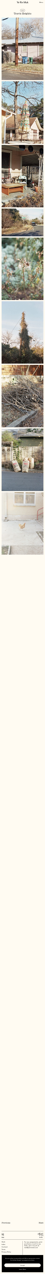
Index (3, 1244)
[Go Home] (22, 2)
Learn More (22, 1269)
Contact (5, 1247)
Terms (3, 1249)
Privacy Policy (6, 1252)
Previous (6, 1223)
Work (3, 1242)
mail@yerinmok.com (31, 1247)
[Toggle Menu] (41, 2)
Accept (22, 1265)
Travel (22, 10)
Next (41, 1223)
